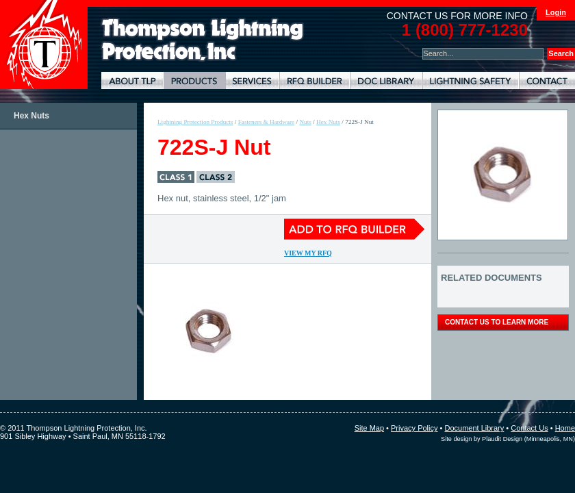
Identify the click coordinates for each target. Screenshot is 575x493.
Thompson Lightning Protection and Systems (44, 44)
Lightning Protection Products (194, 80)
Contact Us (529, 428)
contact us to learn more (496, 322)
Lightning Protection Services (252, 80)
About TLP (132, 80)
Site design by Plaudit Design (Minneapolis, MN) (508, 438)
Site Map (369, 428)
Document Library (386, 80)
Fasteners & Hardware (266, 121)
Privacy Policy (414, 428)
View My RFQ (308, 253)
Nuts (305, 121)
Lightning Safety (470, 80)
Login (556, 12)
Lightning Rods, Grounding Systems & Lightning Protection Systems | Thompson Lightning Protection (202, 40)
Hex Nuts (31, 116)
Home (565, 428)
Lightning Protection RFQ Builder (314, 80)
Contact (547, 80)
